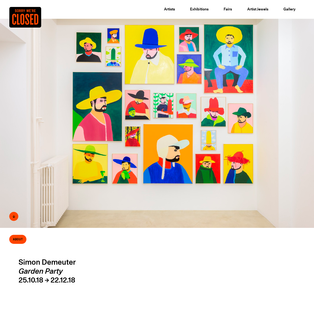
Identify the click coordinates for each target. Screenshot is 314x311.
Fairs (228, 9)
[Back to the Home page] (30, 24)
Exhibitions (199, 9)
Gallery (289, 9)
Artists (169, 9)
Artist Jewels (257, 9)
